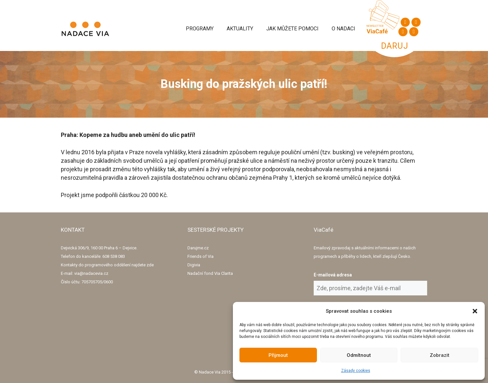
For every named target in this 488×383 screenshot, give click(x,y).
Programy (200, 28)
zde (150, 264)
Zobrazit (439, 355)
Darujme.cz (198, 247)
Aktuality (240, 28)
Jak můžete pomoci (292, 28)
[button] (475, 311)
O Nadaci (343, 28)
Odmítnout (359, 355)
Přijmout (278, 355)
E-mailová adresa (333, 274)
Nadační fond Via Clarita (210, 273)
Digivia (193, 264)
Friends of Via (200, 256)
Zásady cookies (355, 370)
